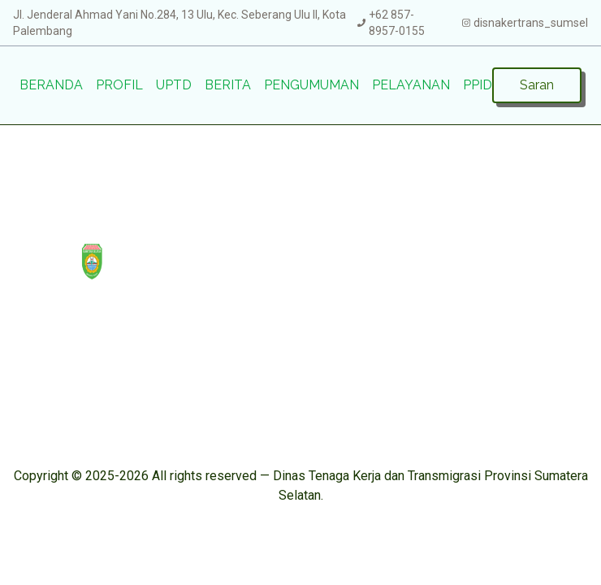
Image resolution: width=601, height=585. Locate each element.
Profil (119, 85)
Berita (228, 85)
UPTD (174, 85)
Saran (537, 85)
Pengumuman (311, 85)
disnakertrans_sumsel (530, 22)
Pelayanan (411, 85)
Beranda (51, 85)
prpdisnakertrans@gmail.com (498, 378)
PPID (477, 85)
